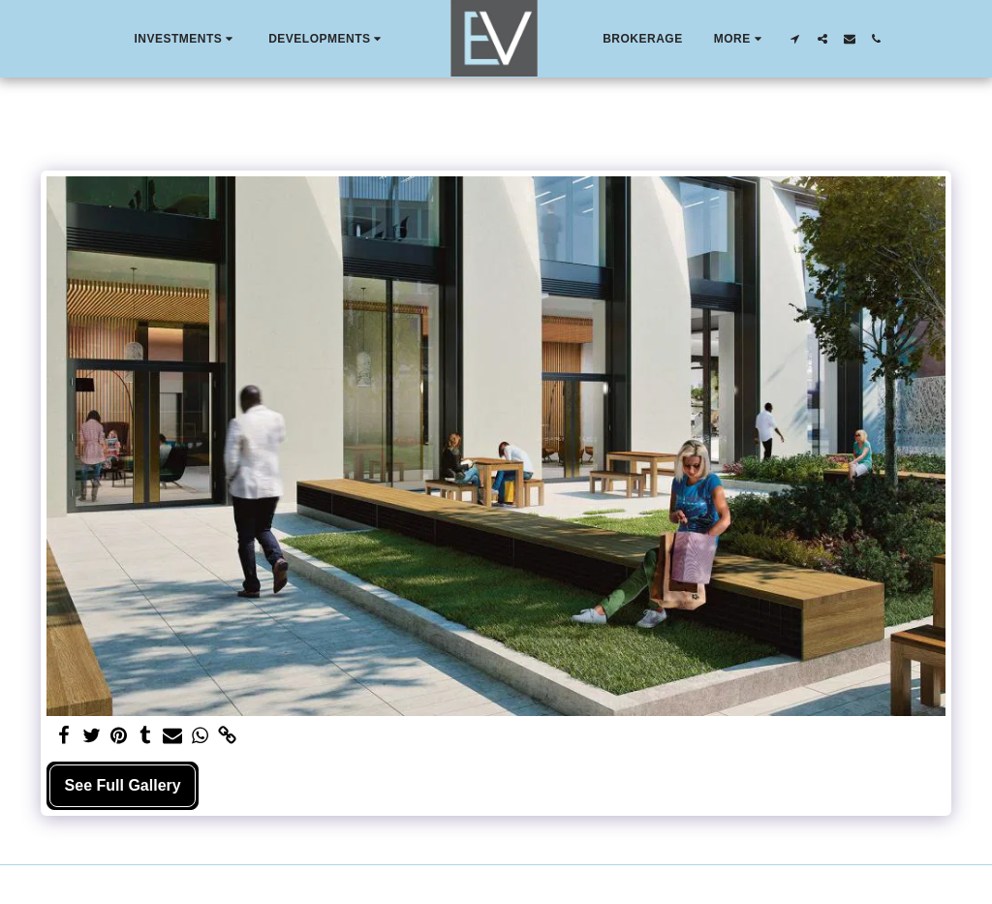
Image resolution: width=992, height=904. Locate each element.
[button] (185, 38)
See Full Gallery (123, 785)
